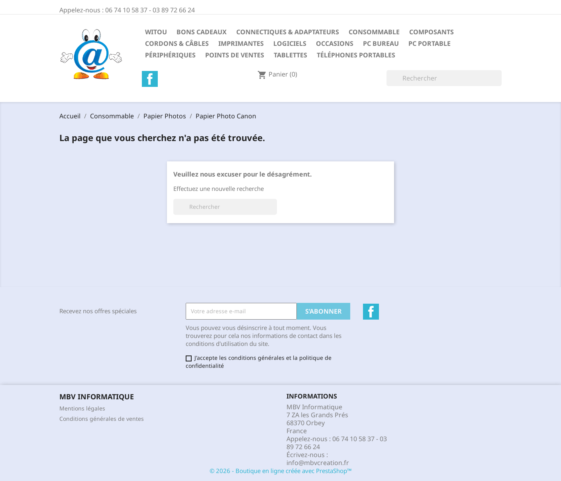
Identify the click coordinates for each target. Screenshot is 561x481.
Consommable (374, 31)
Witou (156, 31)
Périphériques (170, 55)
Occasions (334, 43)
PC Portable (429, 43)
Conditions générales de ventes (101, 418)
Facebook (150, 79)
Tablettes (290, 55)
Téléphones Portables (356, 55)
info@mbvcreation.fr (317, 462)
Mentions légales (82, 408)
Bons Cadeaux (202, 31)
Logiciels (289, 43)
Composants (431, 31)
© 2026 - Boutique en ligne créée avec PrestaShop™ (281, 471)
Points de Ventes (234, 55)
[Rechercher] (444, 78)
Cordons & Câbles (177, 43)
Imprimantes (241, 43)
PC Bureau (381, 43)
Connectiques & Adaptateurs (287, 31)
